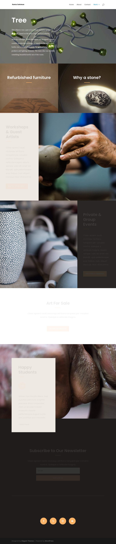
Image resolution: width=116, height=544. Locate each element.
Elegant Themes (27, 541)
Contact (87, 5)
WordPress (49, 541)
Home (71, 5)
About (79, 5)
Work (96, 5)
